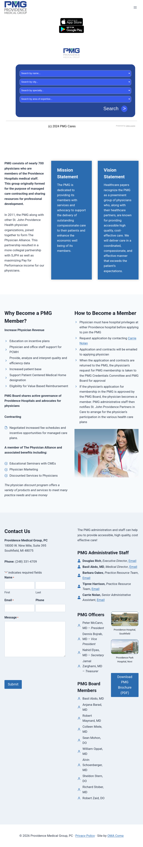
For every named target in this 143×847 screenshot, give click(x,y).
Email (9, 600)
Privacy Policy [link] (85, 836)
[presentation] (32, 668)
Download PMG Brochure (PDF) (124, 685)
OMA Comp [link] (115, 836)
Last (38, 592)
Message (11, 618)
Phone (40, 600)
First (7, 592)
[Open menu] (135, 7)
